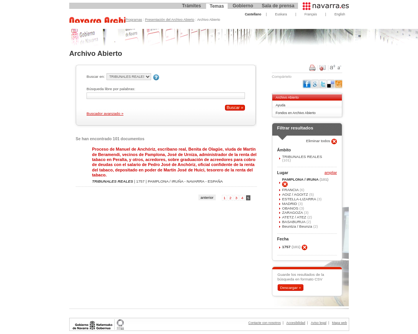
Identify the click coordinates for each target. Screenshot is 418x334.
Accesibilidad (295, 323)
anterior (207, 197)
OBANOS (290, 208)
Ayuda (280, 105)
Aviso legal (318, 323)
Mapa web (339, 323)
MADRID (290, 203)
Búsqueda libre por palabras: (111, 89)
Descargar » (290, 287)
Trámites (191, 5)
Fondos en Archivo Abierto (296, 113)
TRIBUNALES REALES (302, 156)
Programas (133, 20)
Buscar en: (96, 76)
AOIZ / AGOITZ (295, 194)
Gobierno (243, 5)
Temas (217, 6)
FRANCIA (291, 190)
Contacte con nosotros (264, 323)
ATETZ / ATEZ (294, 217)
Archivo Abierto (287, 97)
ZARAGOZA (293, 212)
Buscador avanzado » (105, 113)
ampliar (331, 173)
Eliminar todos (318, 141)
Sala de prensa (278, 5)
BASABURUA (294, 222)
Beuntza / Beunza (297, 226)
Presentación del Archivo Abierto (169, 20)
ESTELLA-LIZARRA (299, 199)
